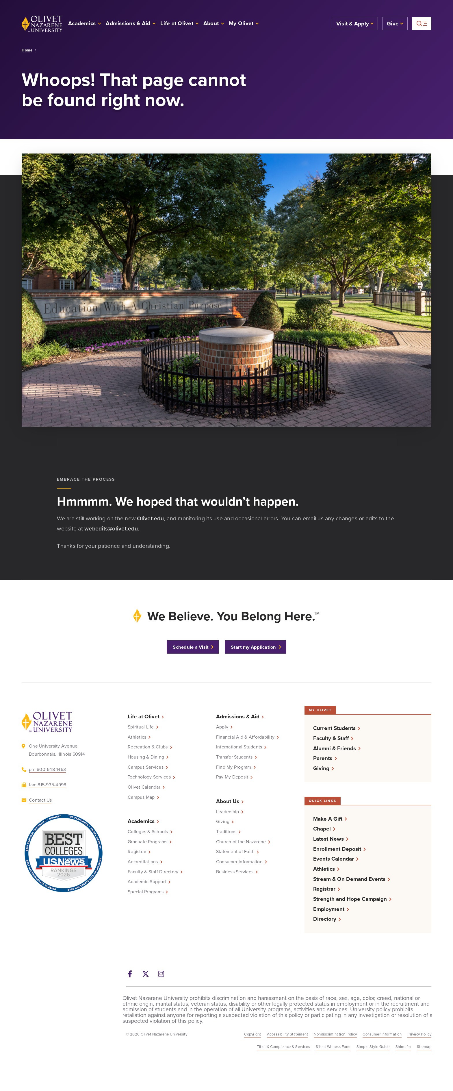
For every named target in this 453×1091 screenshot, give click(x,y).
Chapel (322, 828)
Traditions (226, 832)
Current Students (334, 728)
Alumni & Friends (334, 748)
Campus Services (146, 767)
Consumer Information (239, 862)
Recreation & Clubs (148, 747)
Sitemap (424, 1046)
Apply (222, 727)
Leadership (227, 812)
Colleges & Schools (148, 832)
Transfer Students (234, 757)
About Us (227, 801)
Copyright (252, 1034)
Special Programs (146, 892)
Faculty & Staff (331, 738)
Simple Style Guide (373, 1046)
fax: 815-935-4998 (47, 784)
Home (27, 50)
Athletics (137, 737)
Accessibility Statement (287, 1034)
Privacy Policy (419, 1034)
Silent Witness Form (333, 1046)
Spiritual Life (141, 727)
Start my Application (253, 646)
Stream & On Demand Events (349, 879)
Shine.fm (403, 1046)
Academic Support (147, 882)
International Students (239, 747)
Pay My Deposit (232, 777)
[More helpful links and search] (421, 23)
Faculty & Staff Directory (153, 872)
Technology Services (149, 777)
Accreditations (143, 862)
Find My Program (233, 767)
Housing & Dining (146, 757)
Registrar (137, 852)
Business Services (234, 872)
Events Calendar (333, 858)
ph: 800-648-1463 (47, 769)
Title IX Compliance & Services (283, 1046)
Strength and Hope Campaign (350, 899)
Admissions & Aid (237, 716)
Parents (322, 758)
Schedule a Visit (191, 646)
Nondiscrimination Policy (335, 1034)
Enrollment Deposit (337, 849)
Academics (141, 821)
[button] (244, 23)
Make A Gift (327, 818)
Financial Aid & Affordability (245, 737)
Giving (223, 821)
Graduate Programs (147, 842)
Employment (328, 909)
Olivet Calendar (144, 787)
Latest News (328, 838)
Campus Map (141, 797)
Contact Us (40, 800)
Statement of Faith (235, 852)
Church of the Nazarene (241, 842)
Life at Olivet (143, 716)
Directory (324, 918)
